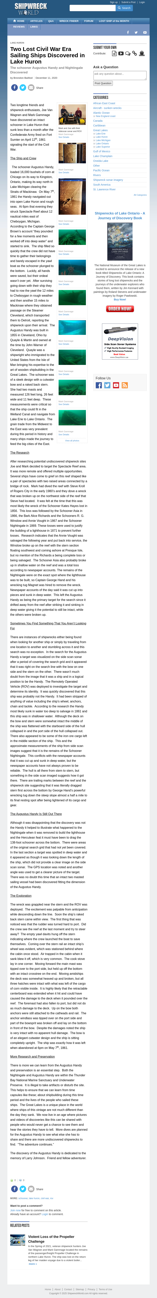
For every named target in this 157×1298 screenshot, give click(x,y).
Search (124, 8)
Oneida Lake (100, 160)
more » (33, 1263)
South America (102, 184)
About (57, 1289)
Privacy (91, 1289)
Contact (68, 1289)
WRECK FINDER (68, 21)
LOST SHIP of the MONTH (114, 21)
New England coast (105, 116)
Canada (98, 120)
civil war (45, 1198)
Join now (15, 1210)
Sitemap (80, 1289)
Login (142, 2)
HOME (18, 21)
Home (48, 1289)
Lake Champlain (102, 156)
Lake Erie (101, 133)
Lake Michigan (103, 140)
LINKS (34, 26)
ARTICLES (36, 21)
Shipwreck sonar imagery (108, 179)
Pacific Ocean (101, 170)
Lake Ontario (102, 143)
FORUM (88, 21)
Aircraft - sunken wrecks (107, 108)
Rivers (97, 175)
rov (51, 1198)
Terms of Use (105, 1289)
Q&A (51, 21)
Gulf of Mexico (101, 151)
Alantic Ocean (101, 112)
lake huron (34, 1198)
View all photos (72, 440)
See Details (64, 137)
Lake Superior (103, 146)
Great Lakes (100, 130)
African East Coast (104, 103)
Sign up (114, 2)
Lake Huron (17, 43)
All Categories (140, 195)
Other (96, 165)
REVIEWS (19, 26)
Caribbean (99, 125)
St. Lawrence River (104, 189)
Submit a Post (128, 2)
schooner (23, 1198)
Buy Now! (120, 299)
